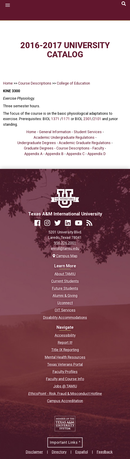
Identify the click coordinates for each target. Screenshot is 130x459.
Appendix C (75, 154)
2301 (87, 119)
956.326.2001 (65, 243)
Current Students (65, 281)
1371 (55, 119)
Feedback (105, 452)
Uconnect (65, 303)
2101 (97, 119)
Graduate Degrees (38, 148)
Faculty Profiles (65, 372)
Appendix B (54, 154)
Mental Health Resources (65, 357)
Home (8, 83)
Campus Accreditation (65, 401)
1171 (66, 119)
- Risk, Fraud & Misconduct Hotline (65, 394)
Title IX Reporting (65, 350)
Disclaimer (34, 452)
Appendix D (96, 154)
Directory (59, 452)
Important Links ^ (65, 442)
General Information (55, 132)
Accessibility (65, 335)
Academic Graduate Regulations (85, 143)
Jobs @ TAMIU (65, 386)
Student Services (88, 132)
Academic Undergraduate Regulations (64, 137)
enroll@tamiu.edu (65, 248)
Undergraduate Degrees (36, 143)
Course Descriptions (34, 83)
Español (81, 452)
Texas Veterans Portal (65, 364)
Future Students (65, 288)
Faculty (98, 148)
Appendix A (33, 154)
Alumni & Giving (65, 296)
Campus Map (65, 256)
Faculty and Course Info (65, 379)
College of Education (73, 83)
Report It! (65, 343)
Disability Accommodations (65, 318)
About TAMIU (65, 274)
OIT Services (65, 310)
